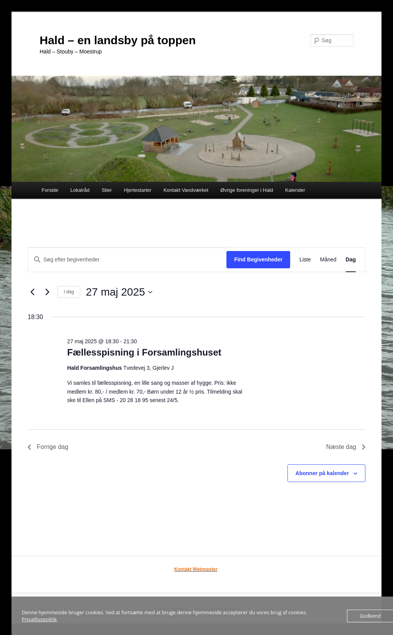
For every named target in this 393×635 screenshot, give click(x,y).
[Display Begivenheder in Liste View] (305, 260)
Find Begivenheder (258, 259)
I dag (69, 291)
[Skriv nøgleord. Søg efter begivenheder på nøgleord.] (127, 260)
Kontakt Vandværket (185, 190)
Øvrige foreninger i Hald (246, 190)
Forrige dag (48, 447)
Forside (49, 190)
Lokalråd (79, 190)
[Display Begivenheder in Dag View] (351, 260)
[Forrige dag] (32, 292)
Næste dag (345, 447)
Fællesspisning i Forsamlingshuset (144, 352)
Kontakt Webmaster (195, 569)
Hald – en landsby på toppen (118, 40)
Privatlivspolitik (39, 619)
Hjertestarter (138, 190)
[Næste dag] (47, 292)
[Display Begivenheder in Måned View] (328, 260)
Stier (107, 190)
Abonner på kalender (322, 473)
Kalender (295, 190)
